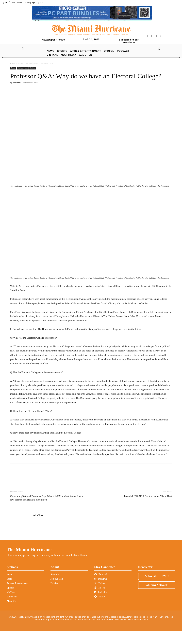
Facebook (101, 574)
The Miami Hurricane (29, 549)
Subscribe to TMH (157, 576)
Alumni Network (156, 585)
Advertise (54, 574)
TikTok (99, 588)
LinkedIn (100, 592)
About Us (11, 601)
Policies (54, 583)
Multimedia (12, 596)
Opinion (10, 588)
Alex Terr (16, 83)
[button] (159, 48)
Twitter (99, 583)
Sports (10, 579)
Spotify (99, 596)
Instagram (100, 579)
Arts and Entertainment (17, 583)
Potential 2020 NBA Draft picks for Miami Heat (148, 496)
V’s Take (11, 592)
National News (32, 63)
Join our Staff (56, 579)
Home (12, 63)
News (20, 63)
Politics (32, 68)
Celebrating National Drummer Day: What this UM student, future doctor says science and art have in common (46, 498)
